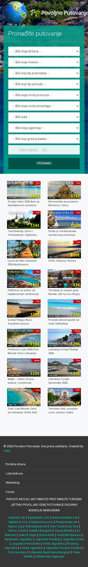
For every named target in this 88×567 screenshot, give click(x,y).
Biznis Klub (46, 535)
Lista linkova (14, 473)
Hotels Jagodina (31, 548)
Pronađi (44, 163)
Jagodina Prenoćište (26, 543)
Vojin (7, 450)
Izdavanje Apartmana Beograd (49, 552)
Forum (10, 492)
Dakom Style (27, 535)
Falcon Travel (17, 530)
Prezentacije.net (66, 522)
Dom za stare (17, 552)
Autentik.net (17, 517)
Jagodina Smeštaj (47, 539)
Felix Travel (57, 526)
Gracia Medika (64, 530)
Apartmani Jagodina (18, 539)
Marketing (12, 482)
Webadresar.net (36, 526)
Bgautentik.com (38, 517)
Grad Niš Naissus (69, 535)
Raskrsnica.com (42, 522)
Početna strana (15, 464)
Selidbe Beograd (40, 530)
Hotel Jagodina (53, 543)
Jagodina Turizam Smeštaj (64, 548)
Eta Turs (73, 526)
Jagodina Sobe (73, 539)
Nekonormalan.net (64, 517)
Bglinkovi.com (18, 522)
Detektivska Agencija (49, 556)
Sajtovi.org (15, 526)
